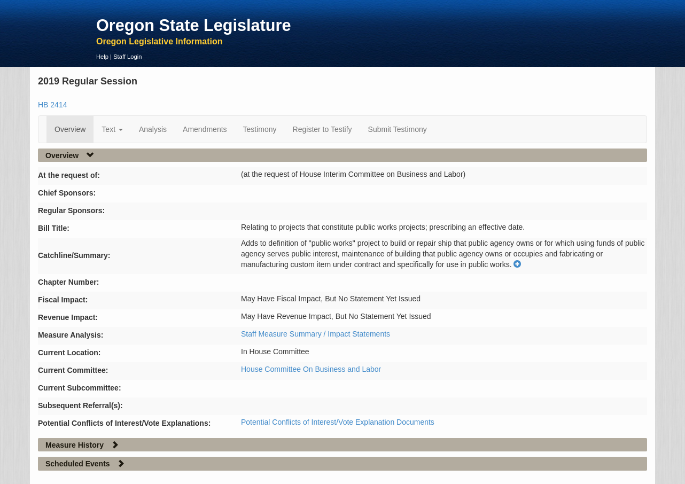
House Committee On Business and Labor (311, 369)
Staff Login (127, 56)
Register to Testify (322, 129)
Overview (70, 129)
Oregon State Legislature (193, 25)
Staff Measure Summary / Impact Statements (315, 334)
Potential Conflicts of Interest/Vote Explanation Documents (337, 422)
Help (102, 56)
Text (112, 129)
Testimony (260, 129)
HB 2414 (52, 104)
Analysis (153, 129)
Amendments (205, 129)
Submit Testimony (397, 129)
